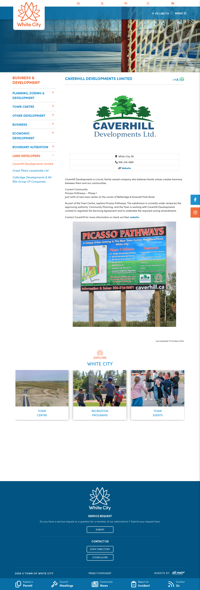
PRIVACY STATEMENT (100, 573)
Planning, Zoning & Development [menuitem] (28, 95)
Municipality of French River (29, 15)
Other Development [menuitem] (28, 115)
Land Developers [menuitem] (26, 156)
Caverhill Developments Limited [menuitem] (32, 164)
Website (126, 168)
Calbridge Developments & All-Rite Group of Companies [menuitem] (32, 179)
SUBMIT (100, 529)
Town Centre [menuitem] (23, 106)
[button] (53, 92)
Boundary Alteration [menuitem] (30, 147)
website (134, 217)
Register (100, 474)
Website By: (169, 573)
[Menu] (180, 13)
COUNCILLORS (100, 557)
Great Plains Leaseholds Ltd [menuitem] (30, 170)
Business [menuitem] (19, 124)
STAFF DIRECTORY (100, 549)
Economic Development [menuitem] (23, 135)
